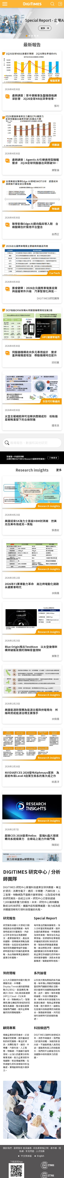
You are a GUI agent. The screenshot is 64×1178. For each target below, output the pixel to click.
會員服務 (27, 1148)
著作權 (53, 1148)
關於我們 (7, 1148)
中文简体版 (26, 1156)
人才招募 (40, 1151)
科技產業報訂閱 (41, 1148)
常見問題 (30, 1151)
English (40, 1156)
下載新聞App (16, 1161)
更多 (45, 28)
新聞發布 (18, 1148)
